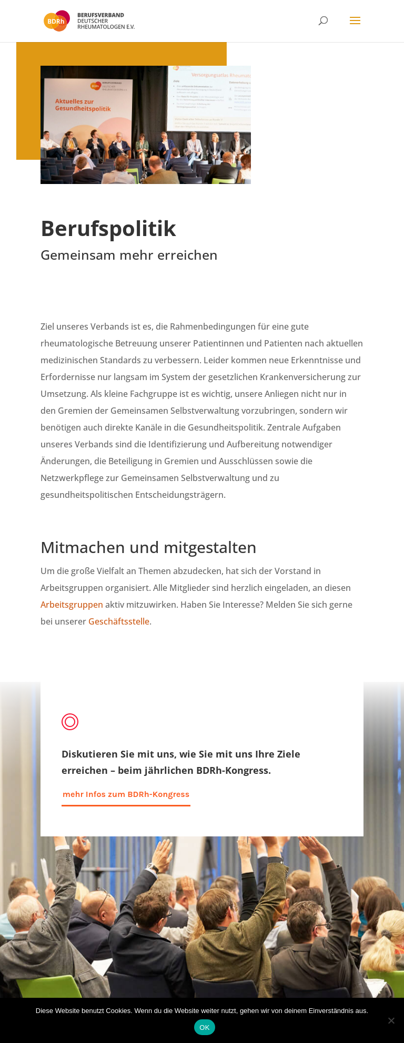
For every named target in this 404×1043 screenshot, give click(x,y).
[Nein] (391, 1020)
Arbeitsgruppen (72, 604)
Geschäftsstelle (118, 621)
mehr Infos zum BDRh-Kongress (126, 794)
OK (204, 1027)
